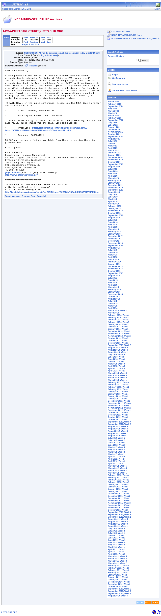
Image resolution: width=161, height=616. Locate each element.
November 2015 (115, 269)
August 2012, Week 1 (118, 436)
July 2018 (112, 220)
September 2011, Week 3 (119, 514)
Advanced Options (116, 56)
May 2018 (112, 225)
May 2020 (112, 173)
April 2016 (112, 257)
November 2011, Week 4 (119, 501)
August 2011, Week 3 (118, 524)
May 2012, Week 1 (116, 454)
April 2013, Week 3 (116, 371)
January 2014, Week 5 (118, 324)
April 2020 (112, 176)
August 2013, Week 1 (118, 352)
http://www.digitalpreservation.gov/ (21, 195)
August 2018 (114, 218)
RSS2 (155, 602)
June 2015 (113, 280)
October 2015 (114, 271)
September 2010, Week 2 (119, 591)
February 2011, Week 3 (118, 568)
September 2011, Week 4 (119, 512)
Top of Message (12, 219)
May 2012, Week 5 (116, 447)
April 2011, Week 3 (116, 549)
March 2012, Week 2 (117, 470)
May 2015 (112, 282)
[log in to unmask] (49, 55)
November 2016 (115, 243)
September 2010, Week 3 (119, 589)
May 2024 (112, 109)
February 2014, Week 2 (118, 320)
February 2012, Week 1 (118, 482)
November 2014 (115, 294)
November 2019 (115, 187)
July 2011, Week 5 (116, 528)
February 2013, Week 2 (118, 387)
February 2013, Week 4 (118, 382)
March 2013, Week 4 (117, 373)
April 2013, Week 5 (116, 366)
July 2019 (112, 194)
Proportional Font (30, 44)
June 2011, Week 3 (117, 535)
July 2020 (112, 169)
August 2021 (114, 139)
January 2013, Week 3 (118, 396)
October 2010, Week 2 (118, 586)
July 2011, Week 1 (116, 533)
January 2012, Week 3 (118, 489)
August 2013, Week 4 (118, 350)
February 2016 (114, 262)
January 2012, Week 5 (118, 484)
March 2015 (113, 287)
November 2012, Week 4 (119, 403)
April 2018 (112, 227)
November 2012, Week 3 (119, 405)
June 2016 (113, 252)
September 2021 (115, 136)
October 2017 (114, 241)
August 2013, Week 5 (118, 347)
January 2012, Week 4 (118, 487)
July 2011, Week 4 (116, 531)
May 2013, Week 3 (116, 364)
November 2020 (115, 160)
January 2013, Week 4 (118, 394)
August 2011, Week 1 (118, 526)
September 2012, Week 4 (119, 422)
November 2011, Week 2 (119, 505)
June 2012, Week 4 (117, 443)
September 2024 (115, 106)
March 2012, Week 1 (117, 473)
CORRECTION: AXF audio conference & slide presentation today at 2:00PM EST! (62, 53)
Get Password (119, 78)
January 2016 (114, 264)
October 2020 (114, 162)
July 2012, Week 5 (116, 438)
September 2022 (115, 120)
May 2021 (112, 146)
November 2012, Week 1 (119, 410)
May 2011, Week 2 (116, 545)
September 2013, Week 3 (119, 345)
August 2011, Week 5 (118, 519)
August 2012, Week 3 (118, 431)
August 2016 (114, 248)
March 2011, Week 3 (117, 561)
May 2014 (112, 306)
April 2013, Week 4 (116, 368)
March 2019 (113, 204)
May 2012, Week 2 (116, 452)
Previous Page (28, 219)
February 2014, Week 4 (118, 315)
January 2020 (114, 183)
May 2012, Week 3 (116, 449)
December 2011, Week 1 (119, 498)
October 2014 (114, 296)
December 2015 (115, 266)
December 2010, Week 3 (119, 582)
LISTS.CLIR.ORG (9, 612)
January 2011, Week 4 (118, 575)
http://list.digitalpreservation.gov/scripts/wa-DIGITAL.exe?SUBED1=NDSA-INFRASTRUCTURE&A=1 (52, 215)
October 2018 (114, 213)
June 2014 (113, 303)
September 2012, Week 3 (119, 424)
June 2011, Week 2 (117, 538)
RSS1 (148, 602)
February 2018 (114, 231)
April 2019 (112, 201)
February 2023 (114, 118)
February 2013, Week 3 (118, 385)
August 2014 (114, 299)
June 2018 (113, 222)
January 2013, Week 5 (118, 392)
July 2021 (112, 141)
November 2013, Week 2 (119, 336)
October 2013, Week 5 (118, 338)
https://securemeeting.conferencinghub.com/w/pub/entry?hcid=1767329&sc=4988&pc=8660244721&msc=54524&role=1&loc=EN (46, 141)
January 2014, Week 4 (118, 327)
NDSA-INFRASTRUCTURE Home (126, 35)
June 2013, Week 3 (117, 359)
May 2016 (112, 255)
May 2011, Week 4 (116, 542)
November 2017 (115, 238)
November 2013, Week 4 (119, 334)
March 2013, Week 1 (117, 380)
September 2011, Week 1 (119, 517)
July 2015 (112, 278)
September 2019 (115, 190)
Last (49, 37)
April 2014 (112, 308)
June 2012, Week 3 (117, 445)
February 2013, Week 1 (118, 389)
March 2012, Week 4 (117, 468)
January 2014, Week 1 (118, 329)
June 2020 (113, 171)
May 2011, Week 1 (116, 547)
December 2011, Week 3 (119, 494)
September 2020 (115, 164)
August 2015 (114, 276)
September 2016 (115, 245)
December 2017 (115, 236)
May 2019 (112, 199)
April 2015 (112, 285)
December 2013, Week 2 (119, 331)
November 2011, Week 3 (119, 503)
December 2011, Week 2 (119, 496)
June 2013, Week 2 (117, 361)
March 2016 (113, 259)
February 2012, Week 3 (118, 477)
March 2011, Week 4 (117, 559)
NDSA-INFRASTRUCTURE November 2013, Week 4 (135, 38)
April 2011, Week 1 (116, 554)
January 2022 (114, 127)
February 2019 (114, 206)
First (26, 37)
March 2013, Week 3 (117, 375)
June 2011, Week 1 (117, 540)
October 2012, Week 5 (118, 412)
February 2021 (114, 153)
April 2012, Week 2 (116, 463)
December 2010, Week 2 (119, 584)
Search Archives (116, 52)
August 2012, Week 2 (118, 433)
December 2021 (115, 129)
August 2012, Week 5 (118, 426)
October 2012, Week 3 (118, 415)
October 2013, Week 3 (118, 340)
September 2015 (115, 273)
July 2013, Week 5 (116, 354)
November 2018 (115, 211)
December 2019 (115, 185)
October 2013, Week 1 (118, 343)
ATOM (140, 602)
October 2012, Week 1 (118, 419)
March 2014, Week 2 (117, 310)
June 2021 (113, 143)
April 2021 (112, 148)
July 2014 (112, 301)
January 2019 (114, 208)
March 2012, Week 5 (117, 466)
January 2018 (114, 234)
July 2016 (112, 250)
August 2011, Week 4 (118, 521)
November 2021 (115, 132)
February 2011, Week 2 (118, 570)
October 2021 (114, 134)
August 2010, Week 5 (118, 596)
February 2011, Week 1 (118, 572)
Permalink (41, 219)
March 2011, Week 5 (117, 556)
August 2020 (114, 167)
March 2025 (113, 102)
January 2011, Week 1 (118, 579)
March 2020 (113, 178)
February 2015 (114, 289)
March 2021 (113, 150)
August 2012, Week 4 (118, 429)
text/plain (33, 66)
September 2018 (115, 215)
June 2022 (113, 125)
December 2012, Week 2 (119, 401)
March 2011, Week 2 (117, 563)
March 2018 (113, 229)
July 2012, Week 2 (116, 440)
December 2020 (115, 157)
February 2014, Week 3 (118, 317)
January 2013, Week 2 (118, 398)
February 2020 (114, 180)
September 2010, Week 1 (119, 593)
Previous (34, 37)
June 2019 (113, 197)
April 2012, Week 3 (116, 461)
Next (43, 37)
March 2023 (113, 115)
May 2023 (112, 113)
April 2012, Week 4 (116, 459)
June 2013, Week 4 (117, 357)
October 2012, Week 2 (118, 417)
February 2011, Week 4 (118, 565)
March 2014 (113, 313)
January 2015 (114, 292)
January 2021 (114, 155)
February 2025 (114, 104)
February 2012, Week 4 (118, 475)
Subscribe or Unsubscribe (124, 90)
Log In (115, 75)
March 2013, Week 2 (117, 378)
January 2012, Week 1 (118, 491)
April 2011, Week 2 (116, 552)
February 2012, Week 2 (118, 480)
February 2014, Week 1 (118, 322)
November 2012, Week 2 (119, 408)
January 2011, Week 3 (118, 577)
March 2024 (113, 111)
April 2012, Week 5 (116, 456)
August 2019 (114, 192)
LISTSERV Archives (120, 31)
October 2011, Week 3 (118, 510)
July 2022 (112, 122)
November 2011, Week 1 (119, 507)
